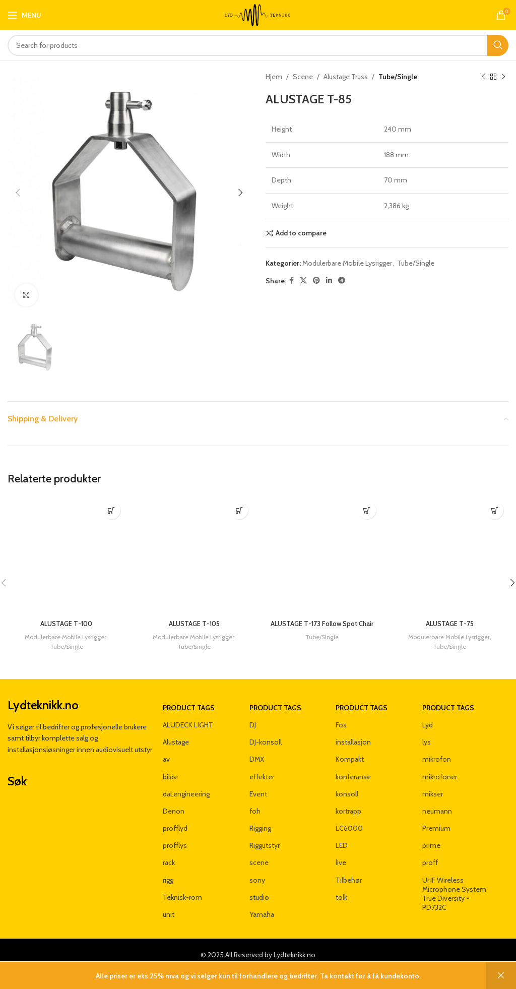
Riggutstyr (264, 836)
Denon (173, 801)
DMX (256, 750)
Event (258, 784)
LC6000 (349, 819)
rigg (168, 870)
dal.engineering (186, 784)
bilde (170, 767)
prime (431, 836)
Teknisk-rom (182, 887)
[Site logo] (257, 14)
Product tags (189, 698)
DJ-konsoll (265, 732)
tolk (341, 887)
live (341, 853)
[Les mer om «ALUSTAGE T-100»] (111, 510)
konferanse (353, 767)
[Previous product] (483, 77)
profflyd (175, 819)
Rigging (260, 819)
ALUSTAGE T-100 (66, 623)
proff (430, 853)
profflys (175, 836)
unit (168, 904)
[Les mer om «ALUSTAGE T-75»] (494, 510)
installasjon (353, 732)
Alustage (176, 732)
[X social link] (303, 280)
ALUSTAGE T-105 (194, 623)
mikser (432, 784)
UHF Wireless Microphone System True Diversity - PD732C (454, 884)
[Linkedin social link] (329, 280)
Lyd (427, 715)
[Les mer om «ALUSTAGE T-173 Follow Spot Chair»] (367, 510)
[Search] (258, 45)
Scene (303, 76)
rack (169, 853)
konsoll (347, 784)
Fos (341, 715)
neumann (437, 801)
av (166, 750)
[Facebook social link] (291, 280)
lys (426, 732)
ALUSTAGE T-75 (450, 623)
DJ (252, 715)
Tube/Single (397, 76)
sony (257, 870)
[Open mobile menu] (24, 15)
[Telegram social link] (341, 280)
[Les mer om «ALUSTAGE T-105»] (239, 510)
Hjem (274, 76)
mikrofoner (439, 767)
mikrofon (436, 750)
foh (255, 801)
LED (342, 836)
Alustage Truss (346, 76)
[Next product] (503, 77)
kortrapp (348, 801)
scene (259, 853)
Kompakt (350, 750)
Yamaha (261, 904)
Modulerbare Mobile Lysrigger (347, 263)
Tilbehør (349, 870)
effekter (261, 767)
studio (259, 887)
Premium (436, 819)
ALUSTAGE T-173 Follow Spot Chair (321, 628)
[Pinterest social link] (316, 280)
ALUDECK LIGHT (188, 715)
